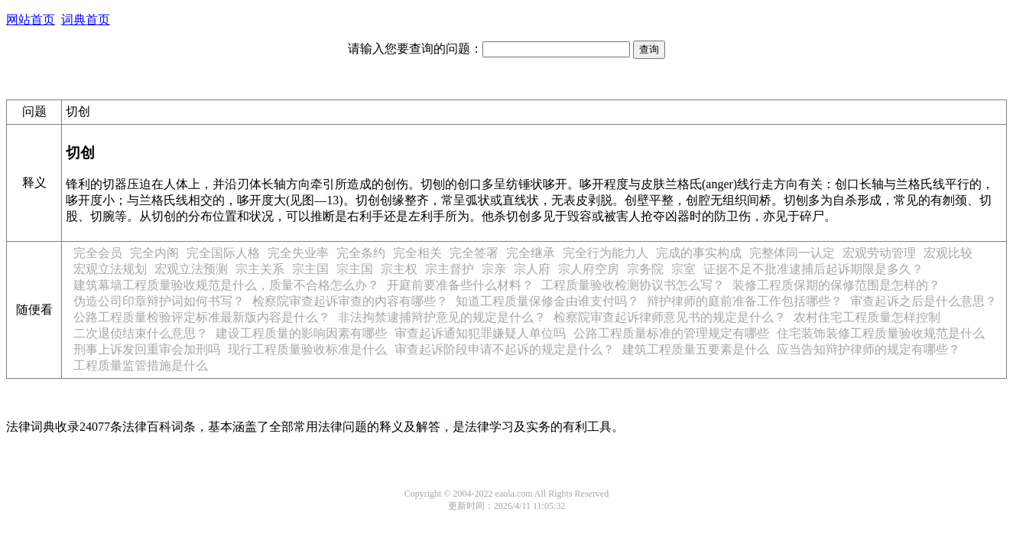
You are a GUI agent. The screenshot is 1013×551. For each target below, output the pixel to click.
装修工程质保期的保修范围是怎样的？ (836, 285)
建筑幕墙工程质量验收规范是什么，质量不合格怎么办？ (226, 285)
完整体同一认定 (792, 252)
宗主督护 (449, 269)
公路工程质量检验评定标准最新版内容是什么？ (201, 317)
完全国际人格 (223, 252)
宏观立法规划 (110, 269)
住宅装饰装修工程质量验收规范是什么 (881, 333)
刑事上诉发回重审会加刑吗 (146, 349)
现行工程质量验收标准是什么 (307, 349)
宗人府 (532, 269)
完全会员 (97, 252)
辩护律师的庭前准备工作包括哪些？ (745, 301)
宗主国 (310, 269)
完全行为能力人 (605, 252)
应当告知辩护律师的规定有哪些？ (868, 349)
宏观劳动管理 (879, 252)
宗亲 (494, 269)
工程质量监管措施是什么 (140, 365)
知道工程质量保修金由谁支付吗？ (547, 301)
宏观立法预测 (191, 269)
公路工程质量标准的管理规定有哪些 (671, 333)
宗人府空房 (588, 269)
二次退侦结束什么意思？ (140, 333)
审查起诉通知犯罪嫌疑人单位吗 (480, 333)
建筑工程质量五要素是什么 (695, 349)
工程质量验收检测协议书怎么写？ (633, 285)
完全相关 (417, 252)
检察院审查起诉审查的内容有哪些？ (350, 301)
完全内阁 (154, 252)
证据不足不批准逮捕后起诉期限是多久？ (813, 269)
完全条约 (360, 252)
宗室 (683, 269)
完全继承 (530, 252)
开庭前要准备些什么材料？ (460, 285)
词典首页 (85, 19)
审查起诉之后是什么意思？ (923, 301)
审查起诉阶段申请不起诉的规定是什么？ (504, 349)
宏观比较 (948, 252)
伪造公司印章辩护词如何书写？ (159, 301)
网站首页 (30, 19)
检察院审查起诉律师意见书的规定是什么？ (670, 317)
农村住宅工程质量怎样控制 (867, 317)
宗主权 (399, 269)
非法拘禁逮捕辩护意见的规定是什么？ (442, 317)
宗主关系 (259, 269)
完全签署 (474, 252)
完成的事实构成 (699, 252)
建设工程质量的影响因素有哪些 (301, 333)
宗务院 (645, 269)
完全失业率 (298, 252)
